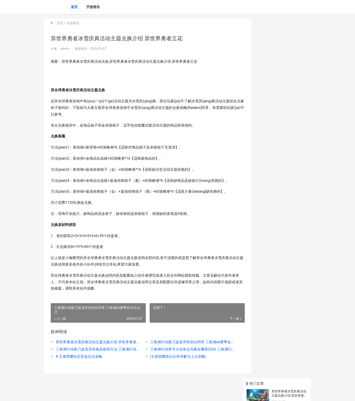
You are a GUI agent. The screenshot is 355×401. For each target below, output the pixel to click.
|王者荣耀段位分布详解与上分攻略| (172, 356)
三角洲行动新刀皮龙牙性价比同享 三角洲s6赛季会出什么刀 (183, 342)
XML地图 (127, 393)
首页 (74, 7)
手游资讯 (93, 7)
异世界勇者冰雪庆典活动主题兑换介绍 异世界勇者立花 (95, 342)
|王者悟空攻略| (281, 188)
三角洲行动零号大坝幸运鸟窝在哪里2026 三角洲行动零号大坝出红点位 (183, 349)
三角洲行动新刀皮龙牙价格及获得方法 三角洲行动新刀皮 (95, 349)
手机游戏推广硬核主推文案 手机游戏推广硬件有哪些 (289, 331)
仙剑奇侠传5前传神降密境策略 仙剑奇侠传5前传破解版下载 (288, 296)
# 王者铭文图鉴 (282, 153)
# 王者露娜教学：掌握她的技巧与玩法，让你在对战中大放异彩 (288, 139)
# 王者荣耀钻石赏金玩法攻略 (79, 356)
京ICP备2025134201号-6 (107, 393)
